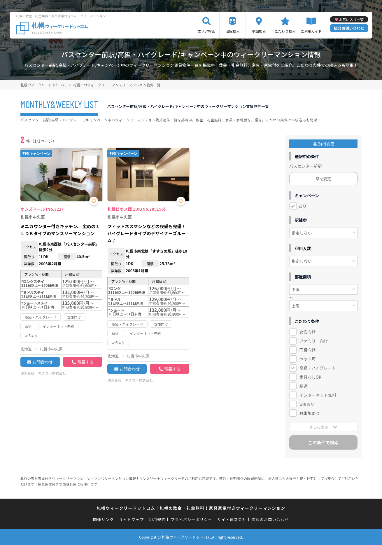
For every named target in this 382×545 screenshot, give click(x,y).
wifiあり (306, 404)
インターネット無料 (317, 395)
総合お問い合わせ (349, 28)
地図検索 (259, 31)
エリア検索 (206, 31)
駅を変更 (323, 178)
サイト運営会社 (231, 519)
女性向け (307, 332)
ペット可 (307, 359)
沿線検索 (233, 31)
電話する (85, 362)
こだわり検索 (285, 31)
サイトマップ (131, 519)
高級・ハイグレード (317, 368)
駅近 (303, 386)
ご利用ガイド (311, 31)
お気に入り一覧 (351, 19)
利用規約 (157, 519)
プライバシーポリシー (191, 519)
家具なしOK (310, 377)
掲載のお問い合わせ (270, 519)
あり (303, 206)
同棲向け (307, 350)
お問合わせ (42, 362)
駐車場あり (309, 413)
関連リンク (103, 519)
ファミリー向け (313, 341)
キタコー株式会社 (52, 373)
